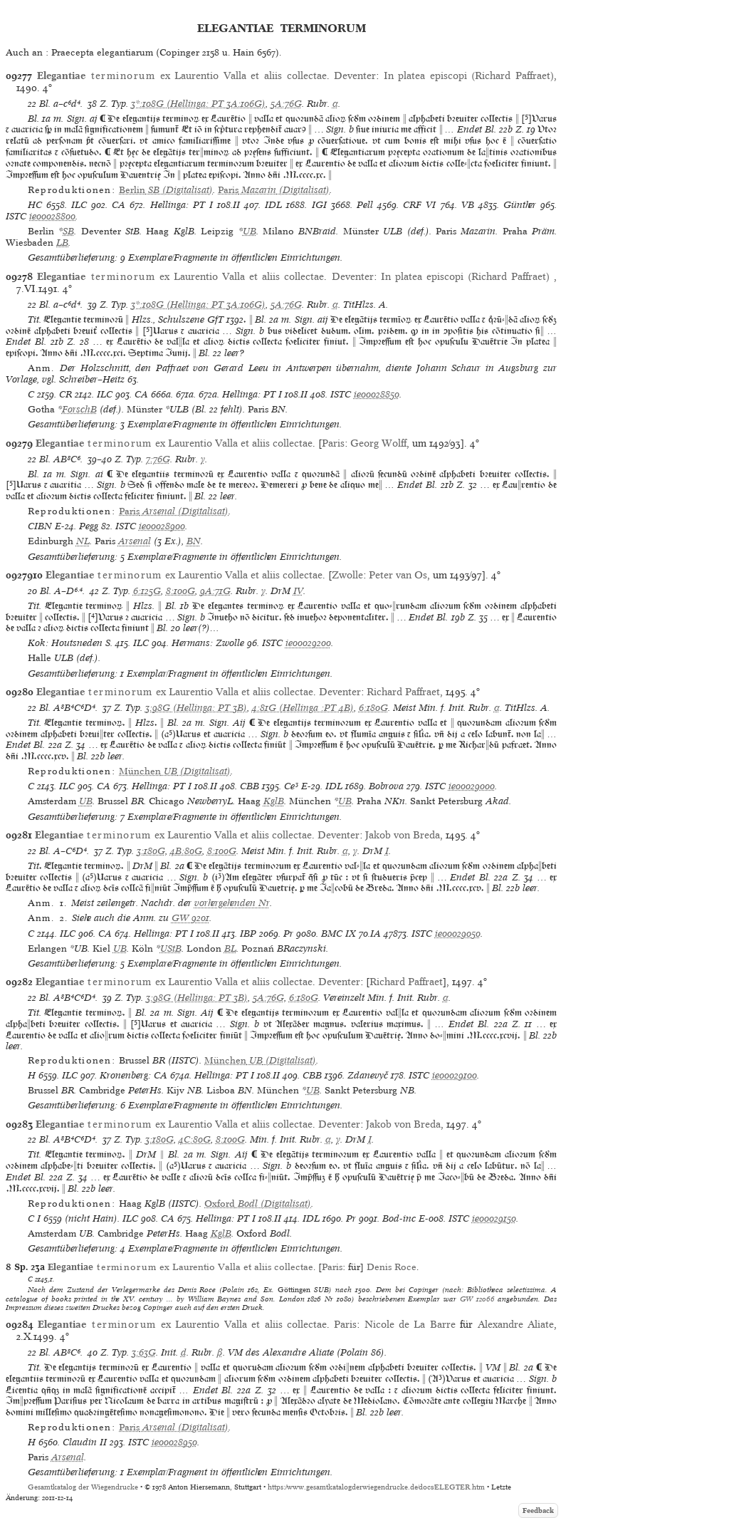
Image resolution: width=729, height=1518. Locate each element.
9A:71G (215, 591)
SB (68, 231)
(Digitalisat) (166, 190)
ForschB (79, 409)
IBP (248, 933)
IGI (319, 205)
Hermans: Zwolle (208, 643)
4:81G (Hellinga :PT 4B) (303, 708)
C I (34, 1218)
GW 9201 (190, 918)
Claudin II (85, 1442)
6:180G (373, 708)
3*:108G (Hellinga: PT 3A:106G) (198, 104)
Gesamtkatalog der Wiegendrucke (83, 1487)
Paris (333, 443)
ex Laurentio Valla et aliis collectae (182, 75)
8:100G (180, 591)
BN (194, 541)
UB (249, 231)
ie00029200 (308, 643)
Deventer (355, 75)
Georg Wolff (378, 443)
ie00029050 (458, 933)
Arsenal (134, 541)
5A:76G (286, 104)
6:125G (147, 591)
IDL (273, 205)
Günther (519, 205)
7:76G (158, 459)
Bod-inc (399, 1218)
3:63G (144, 1352)
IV (298, 591)
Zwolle (347, 574)
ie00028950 (174, 1442)
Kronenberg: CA (133, 1075)
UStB (171, 948)
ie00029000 (472, 786)
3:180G (151, 851)
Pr (288, 933)
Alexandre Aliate (516, 1324)
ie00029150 (494, 1218)
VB (467, 205)
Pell (365, 205)
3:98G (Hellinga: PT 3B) (196, 708)
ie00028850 (376, 394)
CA (118, 205)
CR (65, 394)
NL (83, 541)
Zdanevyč (367, 1075)
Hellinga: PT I (181, 205)
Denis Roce (391, 1267)
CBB (249, 786)
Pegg (88, 526)
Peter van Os (398, 574)
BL (230, 948)
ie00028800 (52, 216)
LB (62, 242)
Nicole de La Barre (410, 1324)
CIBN (40, 526)
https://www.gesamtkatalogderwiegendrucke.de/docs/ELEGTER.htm (376, 1487)
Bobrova (386, 786)
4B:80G (186, 851)
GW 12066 (477, 1299)
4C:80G (195, 1139)
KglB (273, 801)
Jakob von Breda (402, 834)
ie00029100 (454, 1075)
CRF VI (419, 205)
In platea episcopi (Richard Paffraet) (469, 75)
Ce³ (291, 786)
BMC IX (338, 933)
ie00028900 (162, 526)
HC (35, 205)
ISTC (16, 216)
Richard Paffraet (403, 691)
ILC (79, 205)
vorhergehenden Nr (232, 903)
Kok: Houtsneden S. (70, 643)
